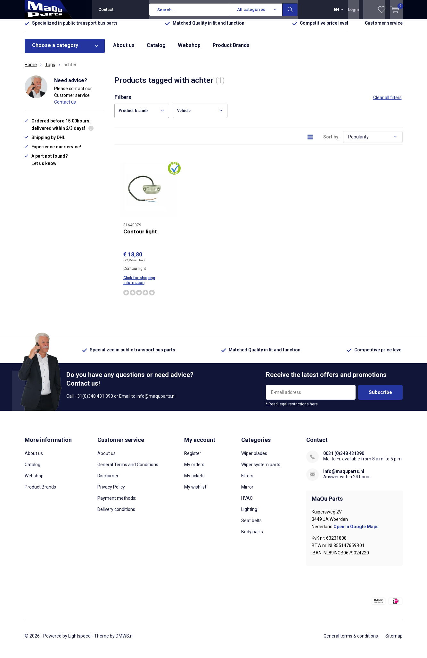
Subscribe (380, 397)
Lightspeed (79, 640)
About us (124, 50)
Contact (105, 9)
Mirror (247, 491)
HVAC (247, 502)
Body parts (252, 536)
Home (31, 69)
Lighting (249, 514)
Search (290, 9)
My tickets (194, 480)
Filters (247, 480)
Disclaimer (108, 480)
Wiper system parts (260, 469)
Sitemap (394, 640)
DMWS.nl (125, 640)
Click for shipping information (139, 285)
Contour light (140, 236)
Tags (50, 69)
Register (192, 458)
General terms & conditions (351, 640)
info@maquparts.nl (343, 476)
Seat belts (251, 525)
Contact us (65, 106)
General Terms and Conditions (127, 469)
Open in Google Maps (356, 531)
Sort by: (331, 141)
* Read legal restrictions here (292, 409)
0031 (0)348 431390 (343, 458)
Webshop (189, 50)
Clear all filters (387, 102)
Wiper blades (254, 458)
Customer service (384, 27)
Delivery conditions (116, 514)
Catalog (156, 50)
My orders (194, 469)
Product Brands (231, 50)
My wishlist (195, 491)
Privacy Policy (111, 491)
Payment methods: (116, 502)
